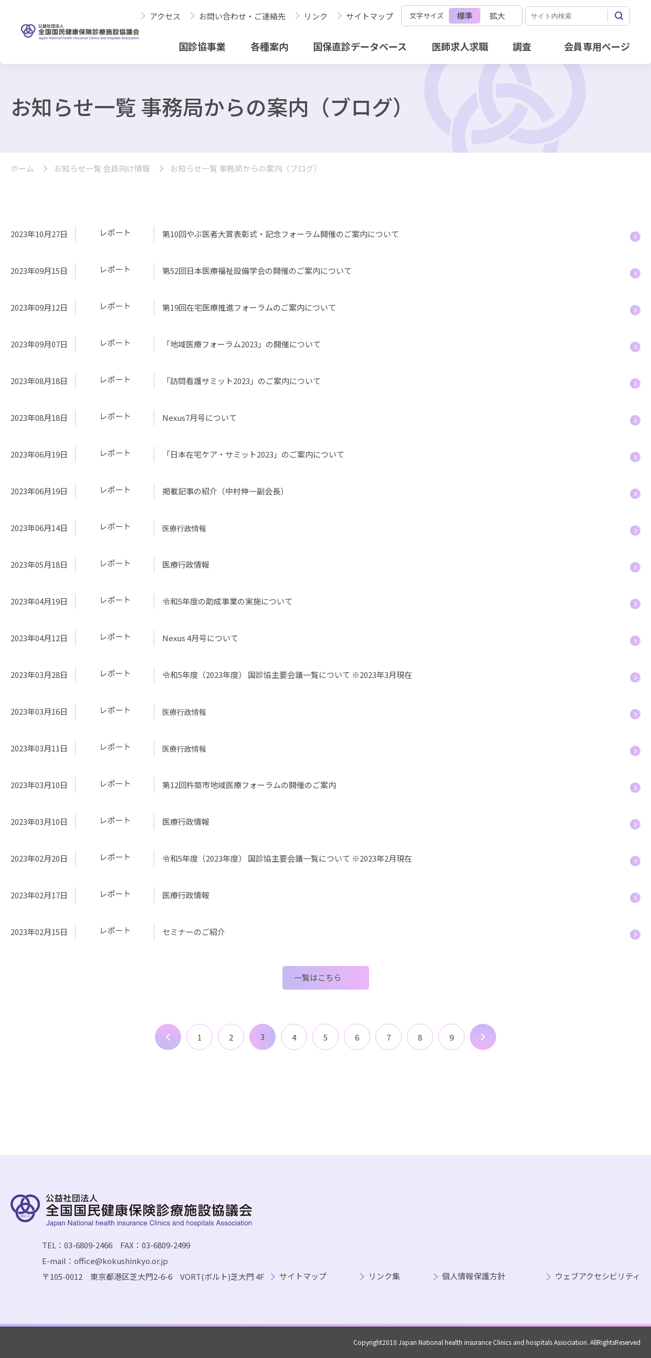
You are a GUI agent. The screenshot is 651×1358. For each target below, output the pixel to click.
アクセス (165, 16)
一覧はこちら (317, 977)
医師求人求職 (460, 46)
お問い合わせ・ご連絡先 (242, 16)
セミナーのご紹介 (193, 931)
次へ (483, 1037)
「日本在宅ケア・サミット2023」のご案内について (253, 454)
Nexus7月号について (199, 417)
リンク (316, 16)
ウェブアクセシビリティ (597, 1276)
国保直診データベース (360, 46)
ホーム (22, 169)
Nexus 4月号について (200, 637)
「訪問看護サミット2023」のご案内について (241, 380)
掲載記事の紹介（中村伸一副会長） (225, 490)
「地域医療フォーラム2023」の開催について (241, 343)
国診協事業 (202, 46)
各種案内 (269, 46)
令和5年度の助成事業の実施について (227, 601)
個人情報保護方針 (473, 1276)
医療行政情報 (185, 564)
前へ (168, 1037)
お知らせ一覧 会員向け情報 (102, 169)
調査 (521, 46)
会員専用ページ (597, 46)
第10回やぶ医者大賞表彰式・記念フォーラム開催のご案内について (280, 233)
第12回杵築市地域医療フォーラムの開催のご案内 (249, 784)
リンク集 (384, 1276)
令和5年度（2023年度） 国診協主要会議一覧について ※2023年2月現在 (288, 858)
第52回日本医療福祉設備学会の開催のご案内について (263, 270)
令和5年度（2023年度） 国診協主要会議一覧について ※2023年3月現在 (287, 674)
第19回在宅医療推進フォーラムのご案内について (269, 307)
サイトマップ (369, 16)
